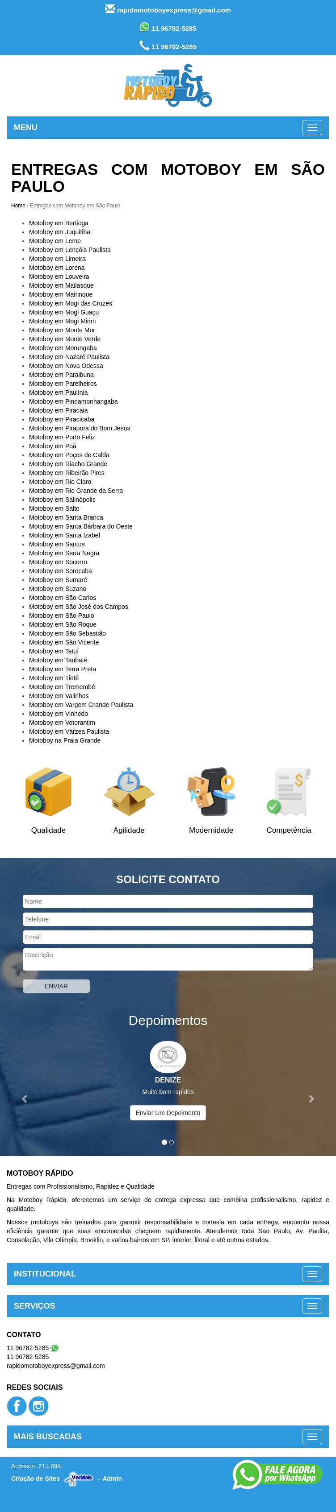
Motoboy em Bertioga (58, 223)
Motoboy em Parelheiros (63, 383)
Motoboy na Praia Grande (65, 740)
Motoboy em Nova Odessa (66, 365)
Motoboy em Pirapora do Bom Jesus (79, 428)
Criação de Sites (35, 1478)
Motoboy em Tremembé (62, 686)
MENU (26, 127)
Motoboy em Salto (54, 508)
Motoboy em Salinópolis (62, 499)
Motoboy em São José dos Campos (78, 606)
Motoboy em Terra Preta (62, 669)
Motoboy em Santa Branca (66, 517)
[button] (25, 1094)
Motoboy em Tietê (54, 678)
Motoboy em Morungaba (63, 347)
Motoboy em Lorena (57, 267)
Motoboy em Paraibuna (61, 374)
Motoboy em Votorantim (62, 722)
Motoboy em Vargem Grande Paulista (81, 704)
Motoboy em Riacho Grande (68, 463)
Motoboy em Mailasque (61, 285)
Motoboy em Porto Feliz (62, 437)
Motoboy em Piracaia (58, 410)
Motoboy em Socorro (58, 562)
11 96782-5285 (168, 27)
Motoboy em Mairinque (60, 294)
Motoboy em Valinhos (59, 695)
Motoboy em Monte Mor (62, 330)
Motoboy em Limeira (57, 258)
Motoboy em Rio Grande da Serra (76, 490)
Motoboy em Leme (55, 240)
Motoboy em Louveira (59, 276)
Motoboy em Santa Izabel (64, 535)
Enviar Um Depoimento (168, 1112)
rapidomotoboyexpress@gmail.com (168, 9)
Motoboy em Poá (52, 446)
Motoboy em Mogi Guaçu (64, 312)
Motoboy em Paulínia (58, 392)
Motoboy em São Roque (63, 624)
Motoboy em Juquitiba (59, 231)
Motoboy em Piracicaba (61, 419)
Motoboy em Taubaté (58, 660)
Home (18, 205)
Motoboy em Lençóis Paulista (70, 249)
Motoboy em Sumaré (58, 579)
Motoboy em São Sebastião (67, 633)
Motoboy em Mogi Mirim (62, 321)
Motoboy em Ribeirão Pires (67, 472)
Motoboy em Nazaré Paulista (69, 356)
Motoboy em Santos (57, 544)
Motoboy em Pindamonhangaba (73, 401)
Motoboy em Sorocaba (60, 570)
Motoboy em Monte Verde (65, 339)
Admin (112, 1478)
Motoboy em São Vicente (64, 642)
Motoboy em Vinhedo (58, 713)
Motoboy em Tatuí (54, 651)
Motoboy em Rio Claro (60, 481)
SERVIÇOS (34, 1305)
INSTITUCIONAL (45, 1273)
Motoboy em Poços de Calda (69, 455)
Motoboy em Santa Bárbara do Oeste (81, 526)
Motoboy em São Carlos (62, 597)
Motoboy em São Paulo (61, 615)
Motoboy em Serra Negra (64, 553)
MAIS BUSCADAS (48, 1436)
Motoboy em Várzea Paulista (69, 731)
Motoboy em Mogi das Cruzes (70, 303)
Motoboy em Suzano (57, 588)
